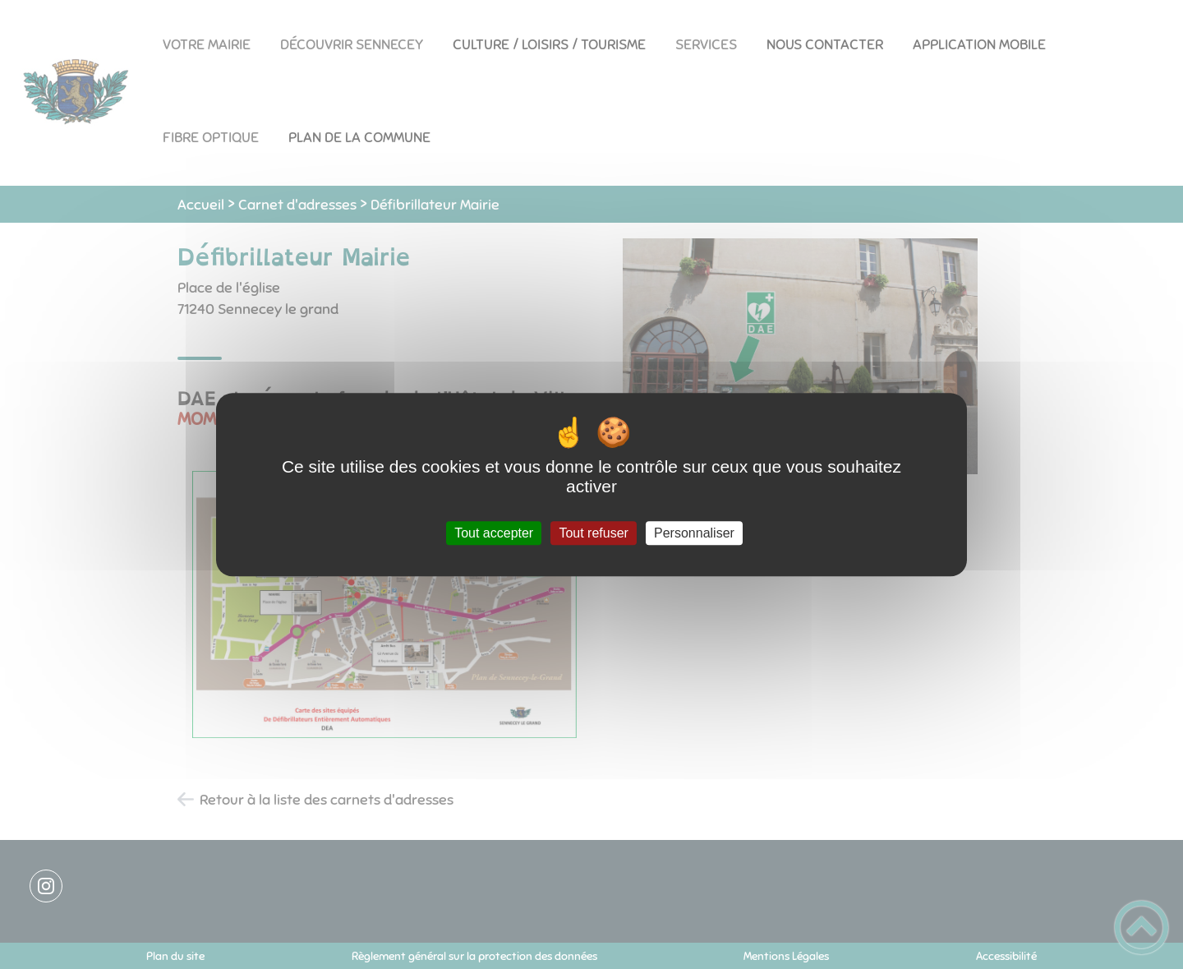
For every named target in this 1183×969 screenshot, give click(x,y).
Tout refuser (593, 533)
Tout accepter (493, 533)
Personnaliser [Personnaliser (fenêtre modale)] (694, 533)
